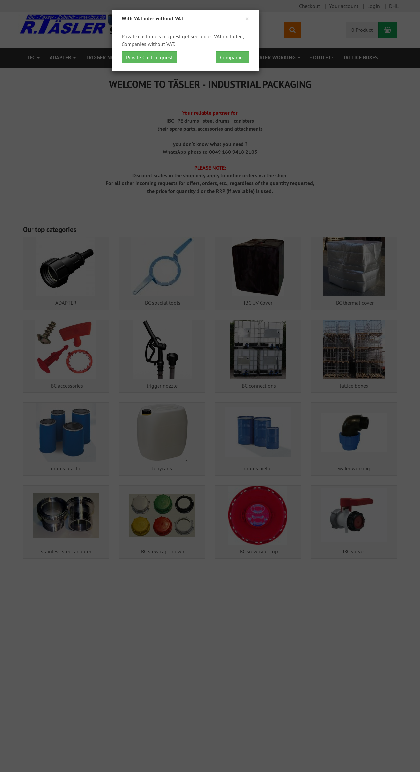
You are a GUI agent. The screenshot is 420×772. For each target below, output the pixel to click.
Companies (232, 57)
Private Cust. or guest (149, 57)
